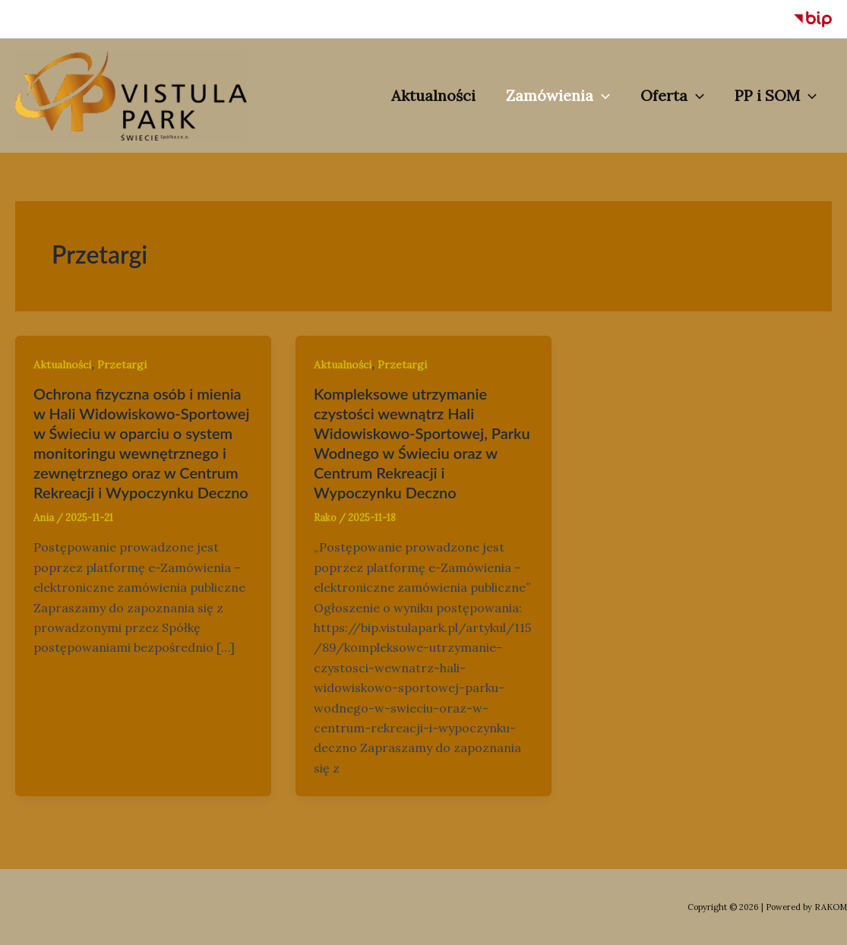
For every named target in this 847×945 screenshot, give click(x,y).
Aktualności (433, 95)
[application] (601, 95)
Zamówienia (558, 95)
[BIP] (813, 19)
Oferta (672, 95)
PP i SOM (776, 95)
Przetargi (122, 364)
